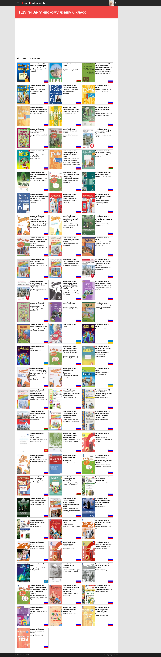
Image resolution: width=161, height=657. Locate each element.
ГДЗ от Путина (21, 655)
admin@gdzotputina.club (110, 655)
